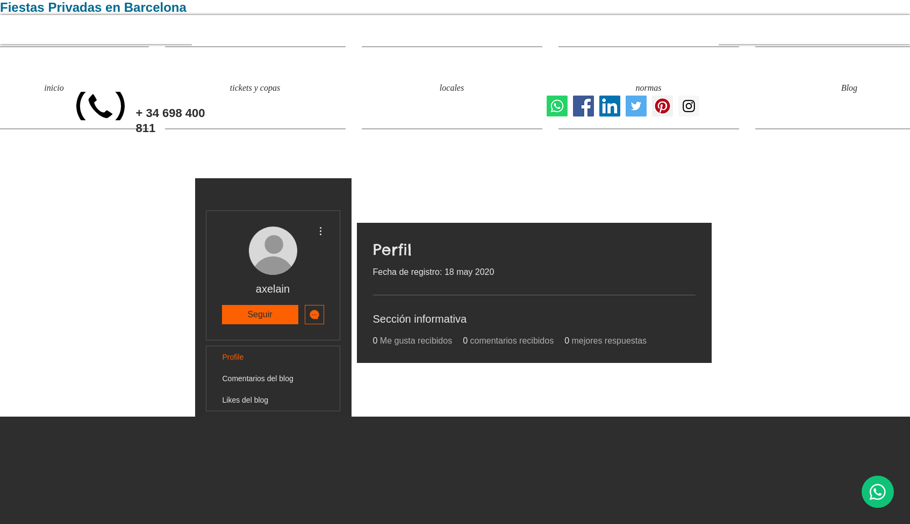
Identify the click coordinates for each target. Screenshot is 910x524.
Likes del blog (246, 400)
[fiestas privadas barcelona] (636, 106)
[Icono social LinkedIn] (609, 106)
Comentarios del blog (258, 378)
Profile (233, 357)
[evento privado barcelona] (662, 106)
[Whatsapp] (557, 106)
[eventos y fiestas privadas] (688, 106)
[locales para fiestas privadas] (583, 106)
